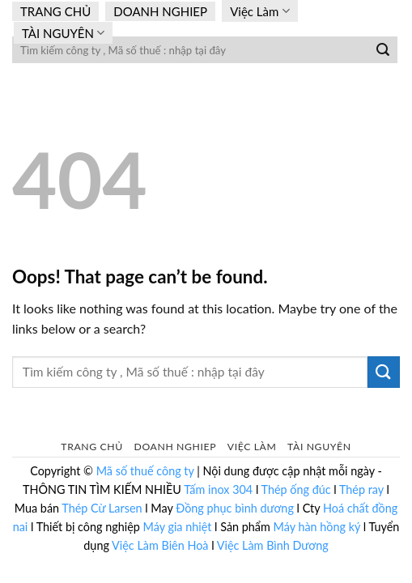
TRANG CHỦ (55, 11)
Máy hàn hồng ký (317, 527)
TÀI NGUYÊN (63, 32)
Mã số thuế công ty (145, 471)
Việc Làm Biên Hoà (161, 545)
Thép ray (361, 489)
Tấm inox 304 (218, 489)
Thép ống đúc (296, 489)
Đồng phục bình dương (235, 508)
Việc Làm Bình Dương (273, 545)
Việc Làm (259, 11)
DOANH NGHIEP (160, 11)
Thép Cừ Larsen (102, 508)
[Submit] (383, 50)
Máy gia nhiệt (177, 527)
